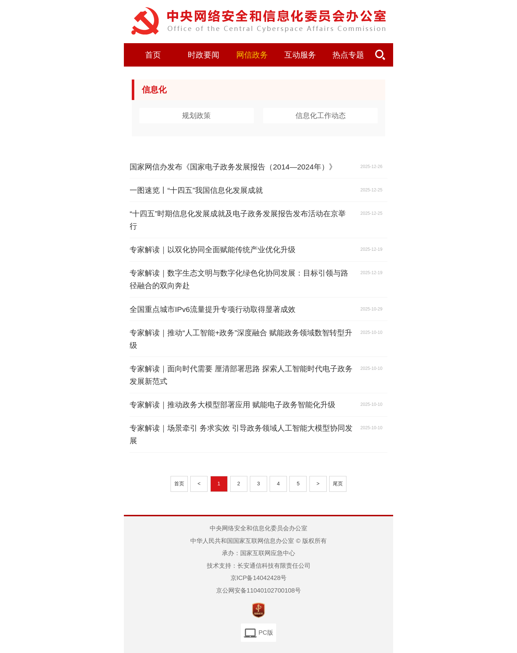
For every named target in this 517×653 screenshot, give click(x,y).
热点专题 (348, 55)
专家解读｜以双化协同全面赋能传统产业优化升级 (212, 249)
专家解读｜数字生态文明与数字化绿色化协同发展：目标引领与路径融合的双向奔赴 (239, 279)
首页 (153, 55)
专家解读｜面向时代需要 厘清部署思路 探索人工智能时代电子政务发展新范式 (241, 374)
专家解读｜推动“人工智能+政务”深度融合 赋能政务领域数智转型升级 (241, 338)
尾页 (338, 483)
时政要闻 (203, 55)
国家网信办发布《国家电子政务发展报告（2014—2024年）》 (233, 167)
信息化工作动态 (320, 115)
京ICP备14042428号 (258, 577)
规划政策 (196, 115)
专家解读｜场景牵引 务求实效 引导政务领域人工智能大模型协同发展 (241, 434)
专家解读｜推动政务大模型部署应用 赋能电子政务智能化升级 (232, 404)
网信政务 (252, 55)
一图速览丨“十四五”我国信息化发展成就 (196, 190)
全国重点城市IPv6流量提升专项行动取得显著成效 (212, 309)
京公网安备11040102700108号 (258, 590)
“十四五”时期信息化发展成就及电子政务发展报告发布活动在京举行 (238, 219)
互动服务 (300, 55)
